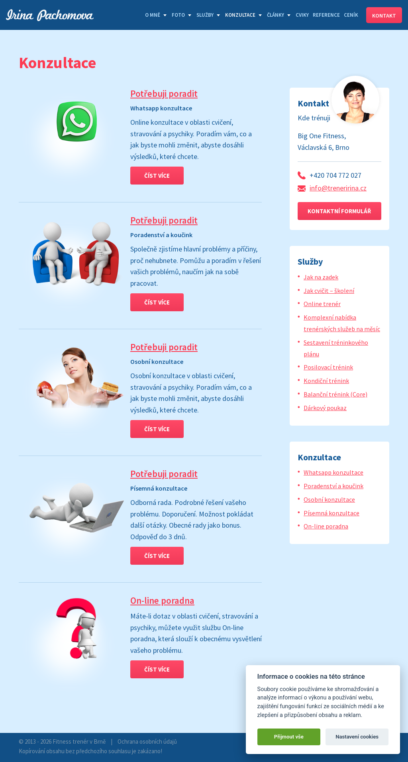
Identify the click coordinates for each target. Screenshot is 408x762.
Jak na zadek (321, 277)
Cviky (302, 15)
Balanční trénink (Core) (335, 394)
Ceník (351, 15)
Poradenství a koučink (333, 486)
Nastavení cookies (357, 737)
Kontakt (384, 15)
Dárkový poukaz (325, 408)
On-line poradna (162, 600)
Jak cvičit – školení (329, 291)
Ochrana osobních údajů (147, 741)
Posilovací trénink (328, 367)
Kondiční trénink (326, 381)
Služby (205, 15)
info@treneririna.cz (338, 187)
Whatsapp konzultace (333, 472)
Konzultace (240, 15)
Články (275, 15)
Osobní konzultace (329, 499)
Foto (178, 15)
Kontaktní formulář (339, 211)
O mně (152, 15)
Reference (326, 15)
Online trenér (322, 304)
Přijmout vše (289, 737)
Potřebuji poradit (164, 93)
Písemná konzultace (331, 513)
